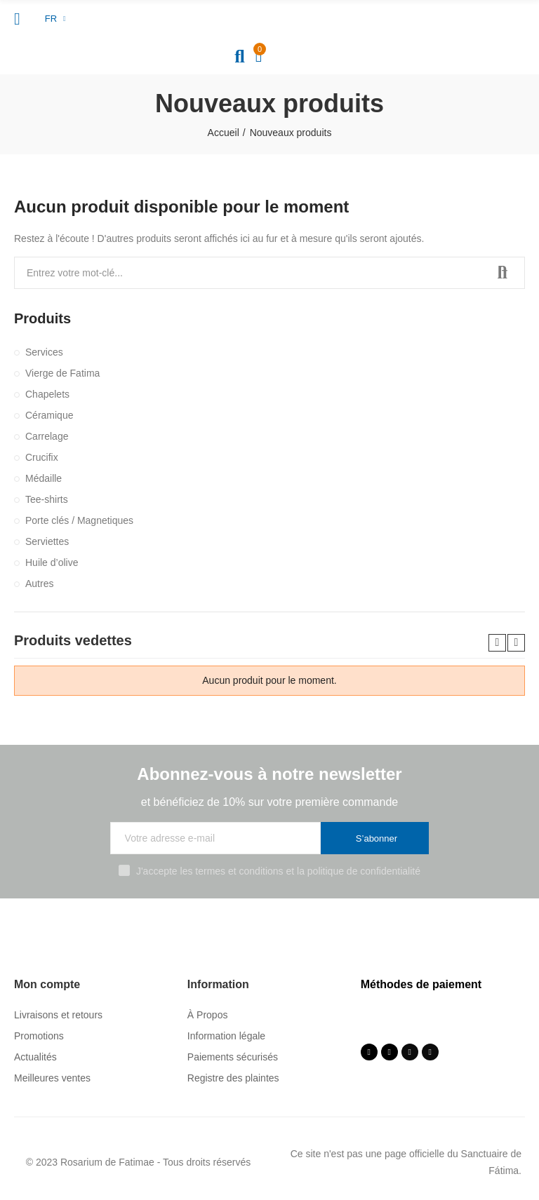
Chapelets (47, 394)
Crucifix (41, 457)
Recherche (502, 273)
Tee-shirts (46, 499)
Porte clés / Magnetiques (79, 520)
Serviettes (47, 541)
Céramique (49, 415)
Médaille (43, 478)
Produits (42, 318)
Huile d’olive (51, 562)
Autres (39, 583)
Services (44, 352)
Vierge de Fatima (62, 373)
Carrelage (46, 436)
